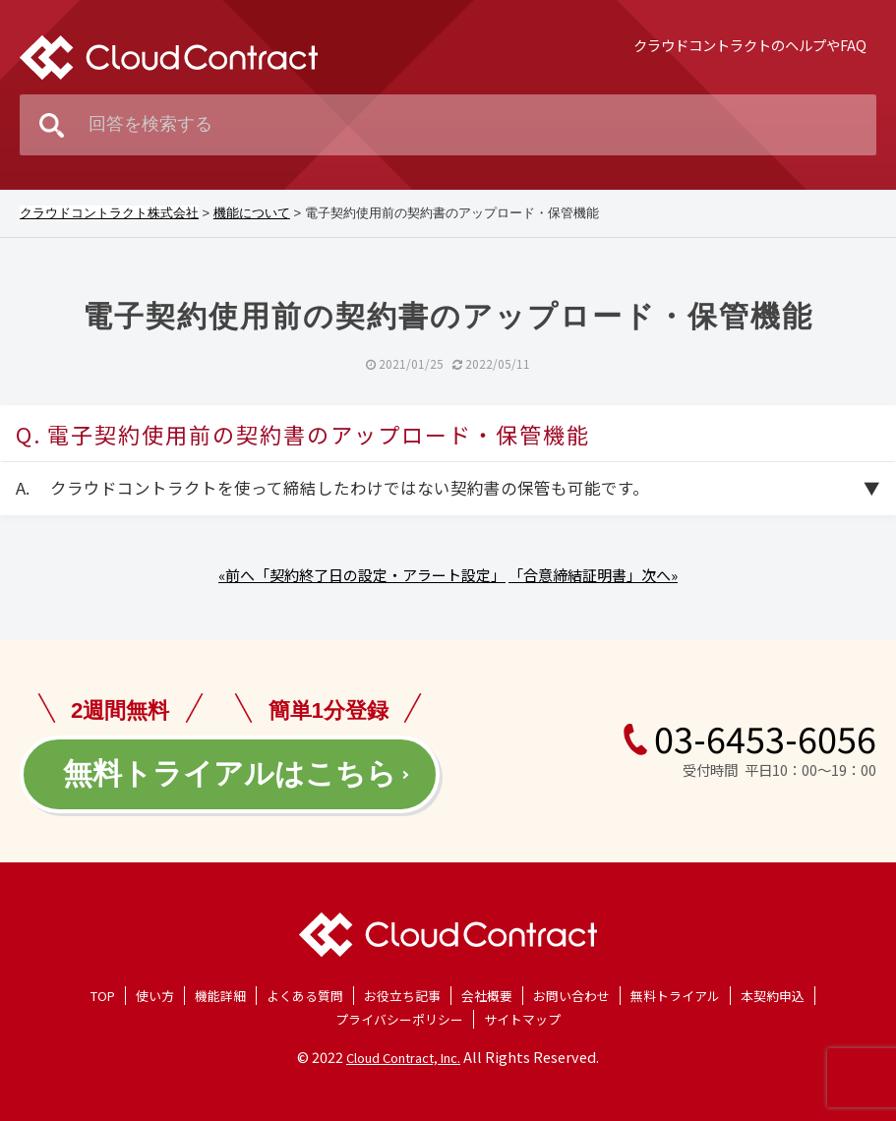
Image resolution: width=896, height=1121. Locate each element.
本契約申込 (773, 995)
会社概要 (486, 995)
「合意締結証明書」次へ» (593, 574)
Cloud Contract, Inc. (403, 1057)
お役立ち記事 (402, 995)
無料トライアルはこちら (229, 773)
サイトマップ (522, 1019)
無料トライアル (675, 995)
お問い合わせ (571, 995)
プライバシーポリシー (399, 1019)
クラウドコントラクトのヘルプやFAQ (749, 44)
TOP (102, 995)
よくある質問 (305, 995)
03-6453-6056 (749, 737)
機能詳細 (220, 995)
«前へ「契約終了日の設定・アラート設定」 (362, 574)
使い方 (155, 995)
